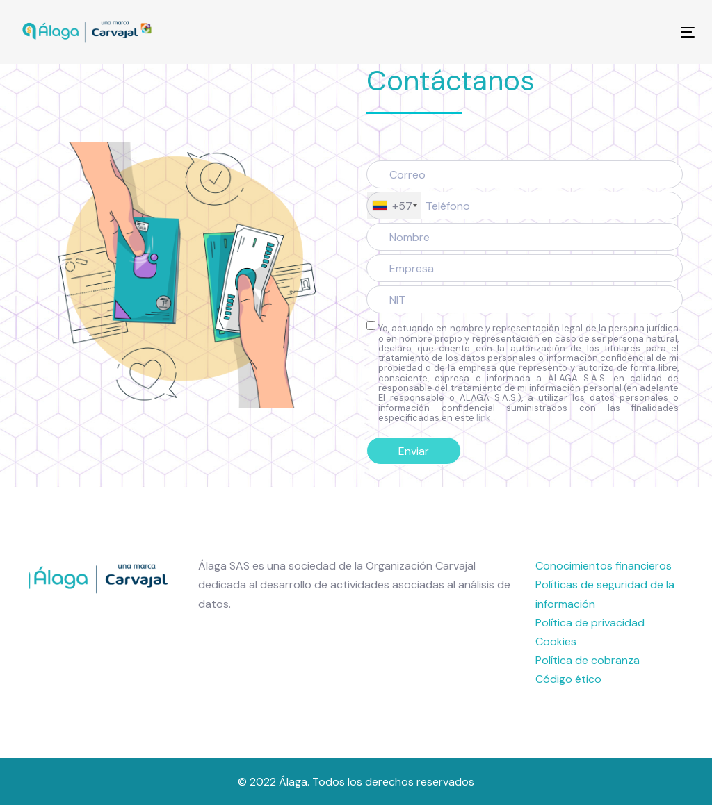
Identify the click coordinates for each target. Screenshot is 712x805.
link (483, 418)
